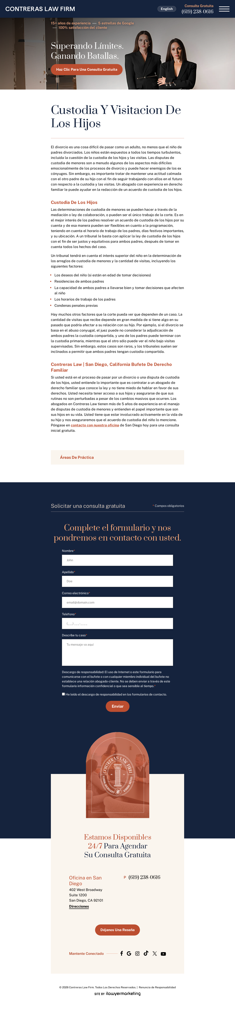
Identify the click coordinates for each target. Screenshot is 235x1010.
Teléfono (69, 614)
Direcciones (79, 906)
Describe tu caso (74, 635)
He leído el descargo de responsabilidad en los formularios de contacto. (116, 694)
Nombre (68, 551)
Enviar (117, 706)
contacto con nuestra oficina (95, 425)
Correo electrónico (76, 593)
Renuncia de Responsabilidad (157, 987)
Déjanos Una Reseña (117, 930)
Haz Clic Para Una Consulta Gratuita (86, 69)
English (167, 9)
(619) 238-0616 (197, 12)
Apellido (68, 572)
